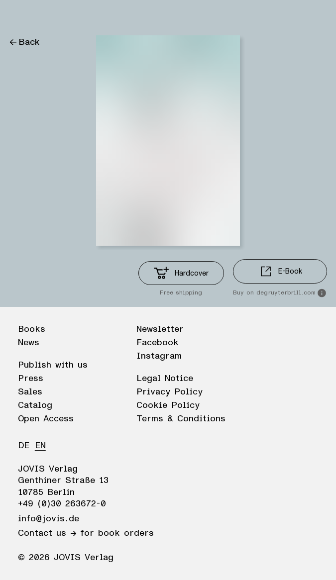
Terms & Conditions (180, 418)
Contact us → (47, 533)
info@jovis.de (48, 518)
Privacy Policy (169, 391)
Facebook (157, 342)
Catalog (35, 405)
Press (30, 378)
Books (31, 329)
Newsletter (160, 329)
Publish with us (53, 365)
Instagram (159, 356)
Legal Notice (164, 378)
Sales (30, 391)
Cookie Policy (168, 405)
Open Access (46, 418)
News (28, 342)
